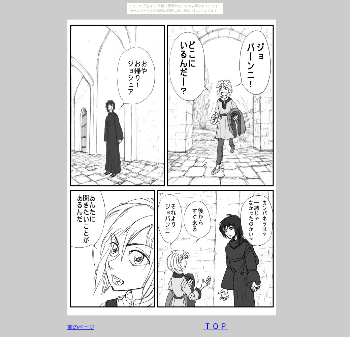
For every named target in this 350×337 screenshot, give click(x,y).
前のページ (80, 327)
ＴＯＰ (215, 326)
